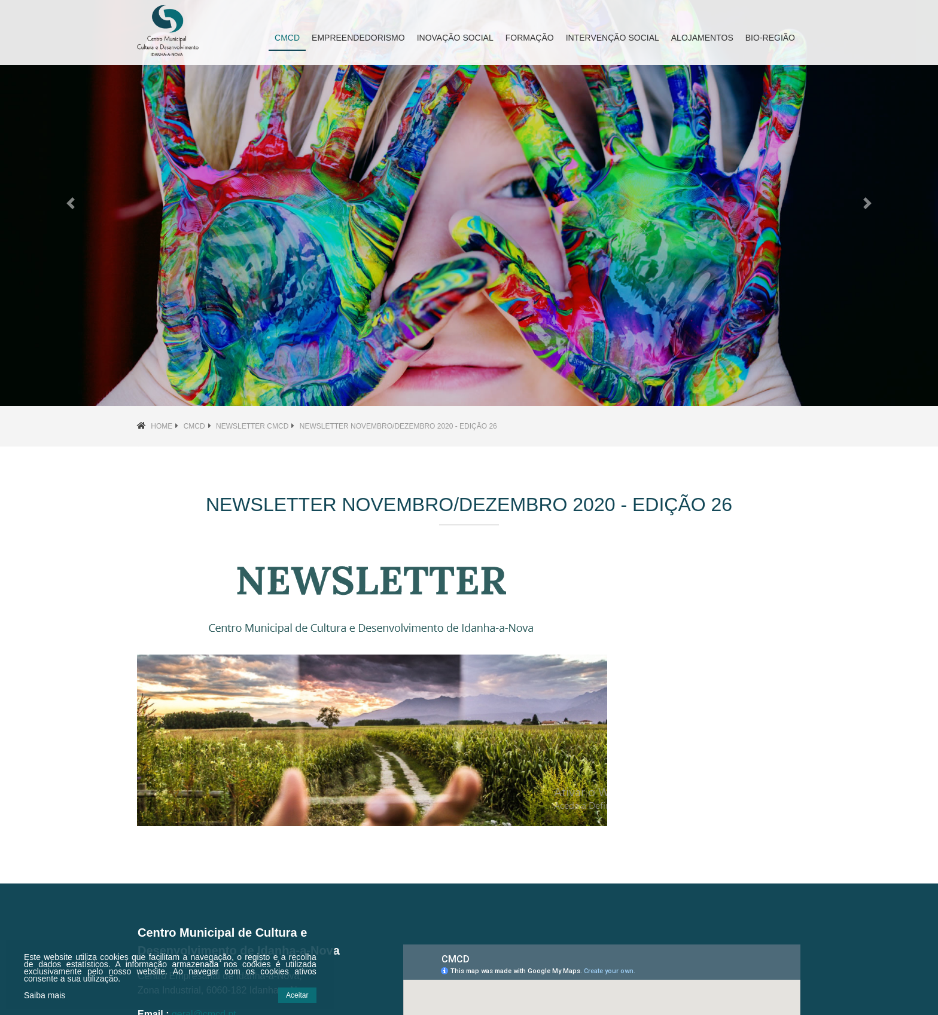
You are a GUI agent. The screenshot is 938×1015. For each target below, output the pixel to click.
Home (161, 426)
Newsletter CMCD (252, 426)
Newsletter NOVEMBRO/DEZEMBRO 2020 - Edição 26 (398, 426)
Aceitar (297, 995)
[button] (70, 203)
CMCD (194, 426)
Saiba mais (44, 995)
